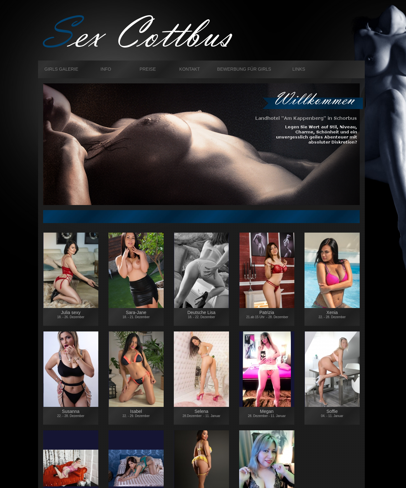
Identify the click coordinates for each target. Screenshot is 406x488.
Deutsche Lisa (201, 317)
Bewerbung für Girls (244, 69)
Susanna (70, 413)
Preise (148, 69)
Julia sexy (70, 314)
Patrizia (266, 314)
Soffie (332, 413)
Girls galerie (61, 69)
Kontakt (189, 69)
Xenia (332, 314)
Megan (267, 413)
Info (106, 69)
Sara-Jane (136, 314)
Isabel (136, 413)
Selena (201, 413)
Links (298, 69)
